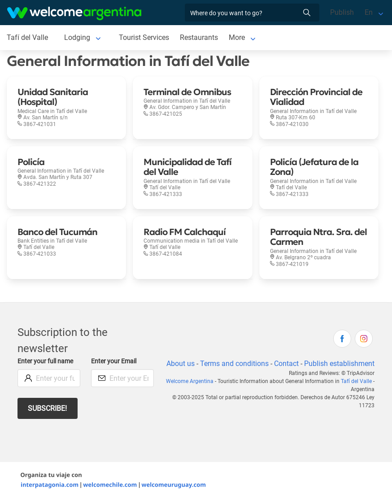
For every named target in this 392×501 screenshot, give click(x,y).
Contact (332, 363)
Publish (342, 12)
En (369, 12)
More (237, 37)
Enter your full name (46, 361)
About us (226, 363)
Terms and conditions (280, 363)
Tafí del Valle (356, 392)
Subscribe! (48, 408)
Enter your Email (115, 361)
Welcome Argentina (192, 392)
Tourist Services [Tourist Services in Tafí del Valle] (144, 37)
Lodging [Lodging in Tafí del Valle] (76, 37)
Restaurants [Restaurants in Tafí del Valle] (199, 37)
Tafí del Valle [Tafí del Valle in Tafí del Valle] (27, 37)
